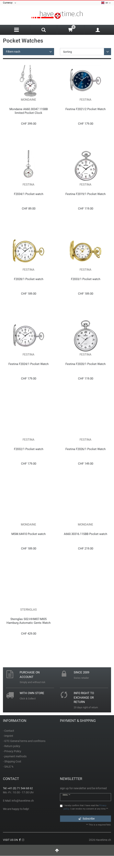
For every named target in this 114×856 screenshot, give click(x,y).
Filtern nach (13, 51)
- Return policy (11, 746)
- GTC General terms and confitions (24, 741)
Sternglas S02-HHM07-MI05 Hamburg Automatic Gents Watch (28, 621)
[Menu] (16, 30)
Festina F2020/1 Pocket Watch (85, 364)
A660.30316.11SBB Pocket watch (85, 534)
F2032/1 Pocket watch (28, 449)
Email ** (66, 795)
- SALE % (8, 766)
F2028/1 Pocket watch (28, 279)
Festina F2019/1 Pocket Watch (85, 194)
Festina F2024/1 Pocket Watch (28, 364)
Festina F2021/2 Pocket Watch (85, 109)
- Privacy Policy (12, 751)
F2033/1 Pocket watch (85, 279)
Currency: (10, 2)
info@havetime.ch (23, 800)
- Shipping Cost (12, 761)
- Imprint (8, 735)
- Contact (8, 730)
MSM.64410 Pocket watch (28, 534)
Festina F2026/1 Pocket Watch (85, 449)
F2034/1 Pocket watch (28, 194)
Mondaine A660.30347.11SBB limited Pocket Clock (28, 111)
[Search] (43, 30)
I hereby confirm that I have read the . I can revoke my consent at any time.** (85, 807)
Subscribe (86, 818)
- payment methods (15, 756)
